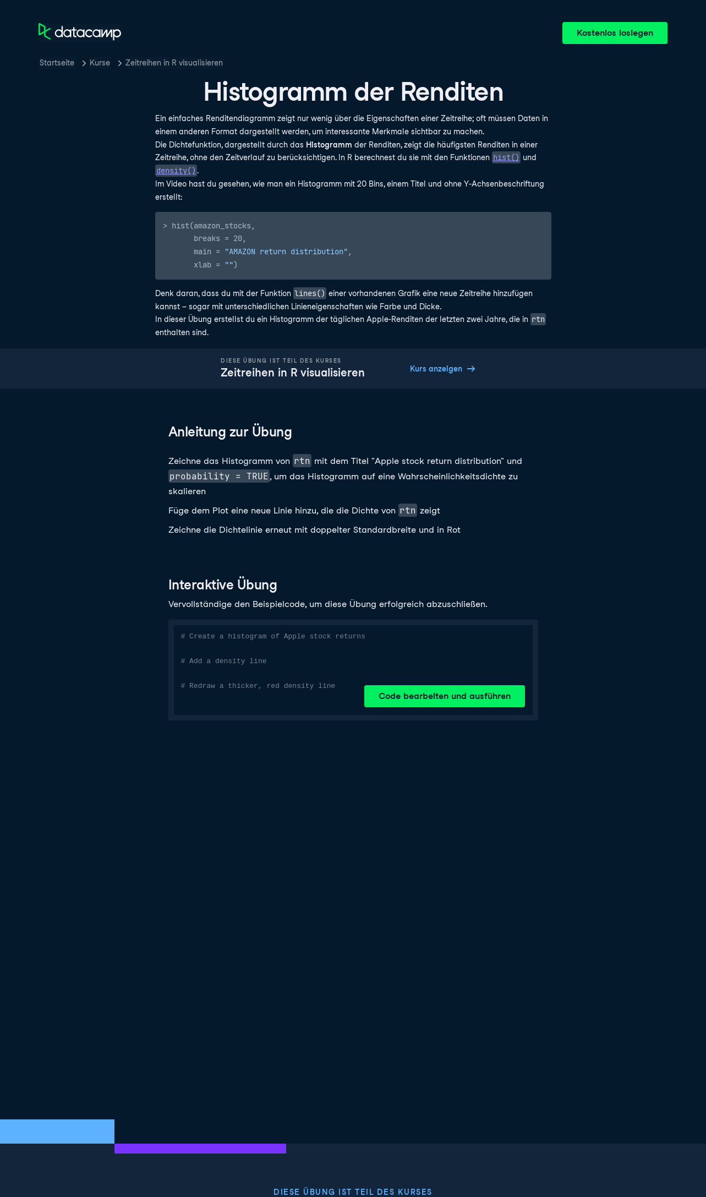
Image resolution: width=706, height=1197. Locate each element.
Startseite (57, 62)
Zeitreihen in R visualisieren (174, 62)
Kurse (100, 62)
